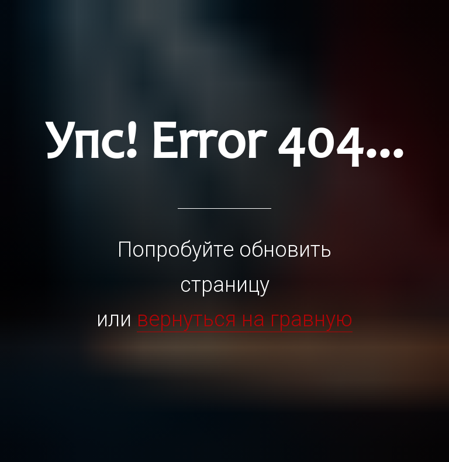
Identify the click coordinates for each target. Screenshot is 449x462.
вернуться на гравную (245, 319)
